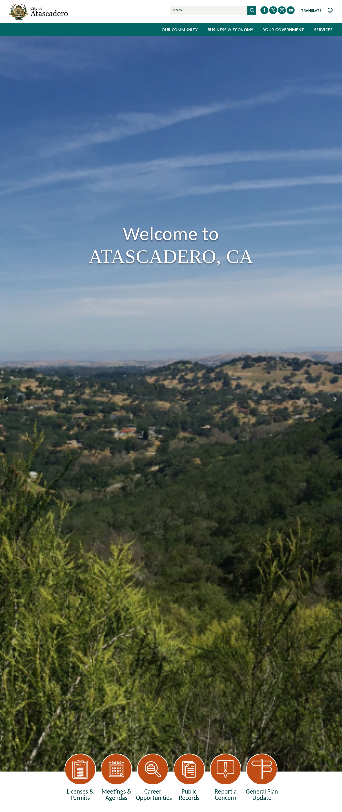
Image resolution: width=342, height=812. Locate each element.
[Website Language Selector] (317, 10)
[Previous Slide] (6, 399)
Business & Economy (230, 29)
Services (323, 29)
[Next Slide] (335, 399)
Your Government (283, 29)
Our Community (180, 29)
